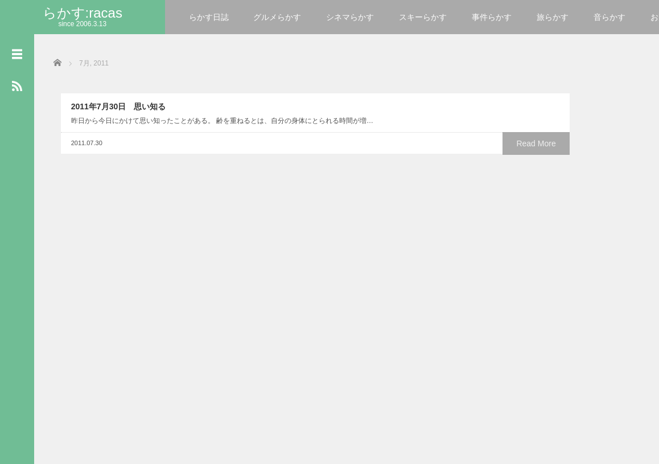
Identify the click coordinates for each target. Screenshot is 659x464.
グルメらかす (277, 17)
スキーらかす (423, 17)
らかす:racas (82, 12)
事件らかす (492, 17)
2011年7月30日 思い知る (111, 149)
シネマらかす (350, 17)
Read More (162, 208)
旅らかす (553, 17)
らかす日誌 (209, 17)
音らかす (609, 17)
